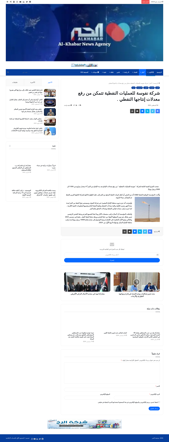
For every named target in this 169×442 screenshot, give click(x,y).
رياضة (126, 72)
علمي (118, 72)
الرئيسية (159, 72)
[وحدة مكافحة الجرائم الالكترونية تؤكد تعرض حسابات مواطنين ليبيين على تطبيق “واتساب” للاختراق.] (45, 183)
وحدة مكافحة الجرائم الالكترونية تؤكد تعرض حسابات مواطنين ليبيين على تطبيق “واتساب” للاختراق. (45, 193)
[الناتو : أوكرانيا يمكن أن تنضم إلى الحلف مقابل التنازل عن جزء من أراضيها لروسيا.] (50, 103)
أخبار (143, 72)
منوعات (95, 72)
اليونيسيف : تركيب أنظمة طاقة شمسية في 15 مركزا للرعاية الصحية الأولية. (21, 193)
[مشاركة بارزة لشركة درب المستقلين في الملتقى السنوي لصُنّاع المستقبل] (20, 158)
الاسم (158, 386)
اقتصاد (135, 72)
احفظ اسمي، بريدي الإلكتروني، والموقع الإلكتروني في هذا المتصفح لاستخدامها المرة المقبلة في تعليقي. (128, 402)
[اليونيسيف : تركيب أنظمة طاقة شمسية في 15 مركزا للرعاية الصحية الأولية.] (20, 183)
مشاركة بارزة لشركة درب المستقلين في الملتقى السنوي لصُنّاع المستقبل (21, 168)
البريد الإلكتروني (154, 394)
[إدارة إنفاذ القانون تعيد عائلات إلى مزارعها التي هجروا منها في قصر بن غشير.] (50, 93)
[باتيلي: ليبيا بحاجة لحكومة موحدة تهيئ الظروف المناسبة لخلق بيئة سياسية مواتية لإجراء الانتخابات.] (50, 132)
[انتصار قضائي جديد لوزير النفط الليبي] (112, 322)
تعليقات (14, 82)
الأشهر (50, 82)
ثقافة (111, 72)
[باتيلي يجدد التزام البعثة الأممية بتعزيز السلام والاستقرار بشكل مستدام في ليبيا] (50, 112)
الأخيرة (32, 82)
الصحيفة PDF (84, 72)
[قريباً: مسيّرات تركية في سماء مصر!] (45, 158)
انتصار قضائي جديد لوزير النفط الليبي (115, 333)
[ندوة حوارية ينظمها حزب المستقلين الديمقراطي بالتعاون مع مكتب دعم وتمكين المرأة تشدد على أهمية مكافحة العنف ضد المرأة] (79, 322)
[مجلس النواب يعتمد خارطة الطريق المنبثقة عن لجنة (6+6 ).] (50, 122)
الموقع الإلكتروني (105, 394)
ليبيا (133, 87)
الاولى (151, 72)
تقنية (104, 72)
